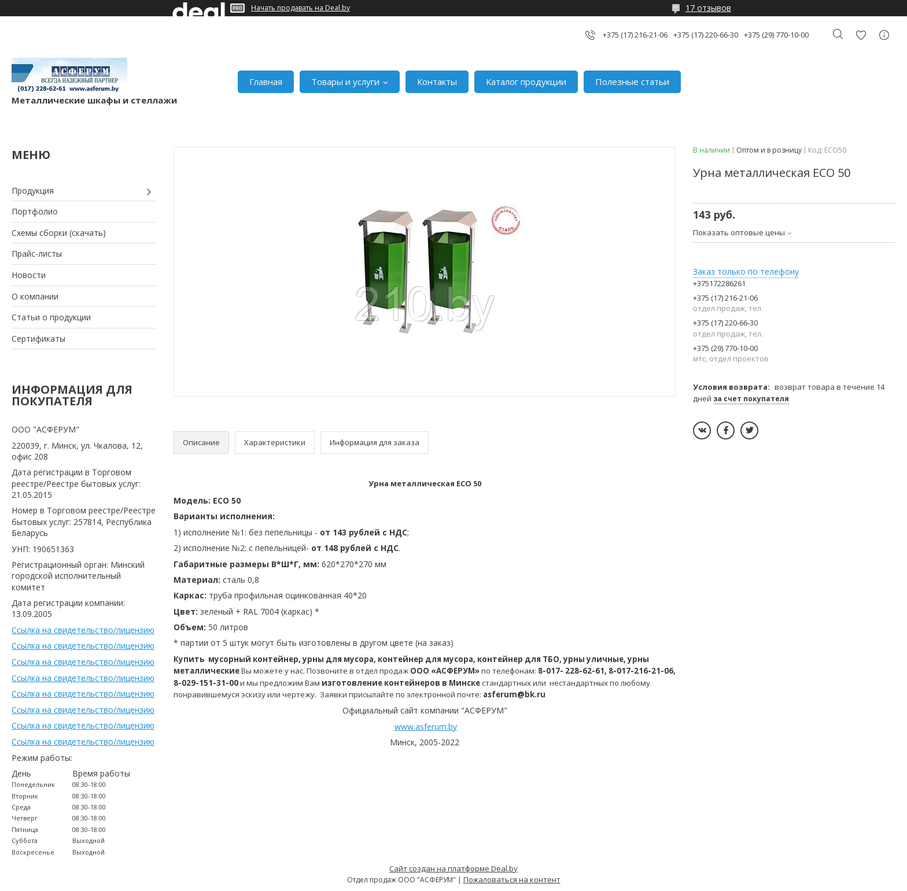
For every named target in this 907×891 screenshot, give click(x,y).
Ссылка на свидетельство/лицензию (83, 629)
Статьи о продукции (51, 317)
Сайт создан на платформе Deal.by (453, 868)
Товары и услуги (345, 81)
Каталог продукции (526, 81)
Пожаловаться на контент (512, 879)
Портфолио (35, 211)
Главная (265, 81)
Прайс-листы (37, 253)
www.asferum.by (425, 726)
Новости (29, 274)
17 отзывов (708, 7)
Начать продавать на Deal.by (300, 8)
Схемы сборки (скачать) (59, 232)
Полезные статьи (632, 81)
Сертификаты (38, 338)
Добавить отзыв (860, 35)
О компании (35, 296)
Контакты (437, 81)
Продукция (33, 190)
